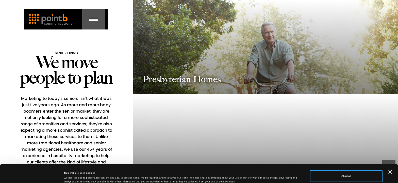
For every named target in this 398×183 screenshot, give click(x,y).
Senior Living (66, 53)
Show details (71, 172)
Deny (346, 171)
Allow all (346, 158)
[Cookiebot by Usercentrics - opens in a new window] (33, 174)
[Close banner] (390, 154)
